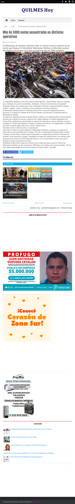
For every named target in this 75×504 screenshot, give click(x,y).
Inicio (2, 1)
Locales (14, 42)
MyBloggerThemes (36, 502)
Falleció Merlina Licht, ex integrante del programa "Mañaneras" (28, 445)
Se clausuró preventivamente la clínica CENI (23, 437)
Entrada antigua (67, 203)
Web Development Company (16, 502)
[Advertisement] (37, 234)
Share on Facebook (10, 152)
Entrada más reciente (9, 203)
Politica (13, 20)
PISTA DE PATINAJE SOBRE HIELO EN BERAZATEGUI (26, 457)
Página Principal (39, 203)
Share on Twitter (25, 152)
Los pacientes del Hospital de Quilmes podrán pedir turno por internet (30, 429)
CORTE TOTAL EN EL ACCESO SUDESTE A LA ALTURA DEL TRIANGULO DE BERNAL (29, 453)
